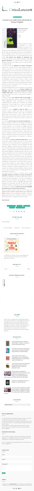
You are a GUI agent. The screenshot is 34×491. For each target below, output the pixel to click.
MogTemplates (13, 484)
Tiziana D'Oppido (20, 207)
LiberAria (19, 205)
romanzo (12, 207)
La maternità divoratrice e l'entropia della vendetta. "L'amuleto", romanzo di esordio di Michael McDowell (20, 343)
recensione (26, 205)
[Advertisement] (17, 300)
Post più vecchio (26, 227)
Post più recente (7, 227)
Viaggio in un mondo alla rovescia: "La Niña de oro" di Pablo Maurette (20, 381)
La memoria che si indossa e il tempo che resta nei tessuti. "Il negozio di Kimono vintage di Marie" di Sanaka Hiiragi (21, 350)
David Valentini (17, 17)
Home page (17, 227)
